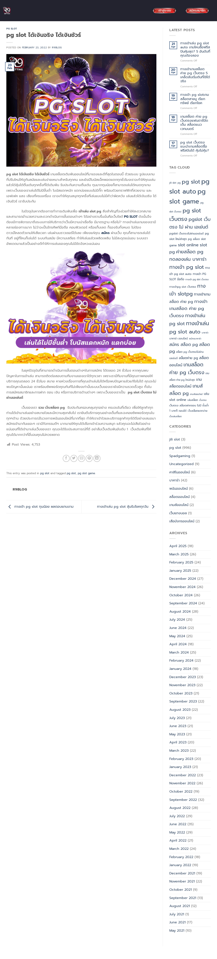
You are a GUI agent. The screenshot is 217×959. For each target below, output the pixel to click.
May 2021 (176, 930)
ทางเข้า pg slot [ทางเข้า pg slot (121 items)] (186, 267)
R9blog (57, 47)
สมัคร (105, 233)
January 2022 (180, 865)
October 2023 (180, 693)
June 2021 (177, 922)
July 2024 (177, 619)
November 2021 (182, 881)
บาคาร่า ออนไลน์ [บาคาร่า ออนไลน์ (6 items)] (178, 338)
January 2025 (180, 570)
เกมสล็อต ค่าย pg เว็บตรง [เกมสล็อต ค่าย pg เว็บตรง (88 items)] (186, 368)
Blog (7, 955)
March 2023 (179, 750)
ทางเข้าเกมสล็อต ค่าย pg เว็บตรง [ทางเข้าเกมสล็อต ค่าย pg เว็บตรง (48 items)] (188, 308)
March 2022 (179, 848)
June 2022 (177, 824)
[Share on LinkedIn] (96, 458)
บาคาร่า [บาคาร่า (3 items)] (205, 332)
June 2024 (177, 627)
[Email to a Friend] (81, 458)
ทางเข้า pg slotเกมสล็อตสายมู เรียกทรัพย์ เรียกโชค (194, 99)
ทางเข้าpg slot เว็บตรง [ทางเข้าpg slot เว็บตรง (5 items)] (182, 287)
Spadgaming (179, 456)
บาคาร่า (174, 480)
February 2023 (181, 758)
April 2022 (177, 840)
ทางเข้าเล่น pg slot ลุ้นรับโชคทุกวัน (126, 506)
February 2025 (181, 562)
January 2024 (180, 668)
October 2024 (181, 595)
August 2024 (180, 611)
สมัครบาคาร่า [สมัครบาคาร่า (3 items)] (195, 338)
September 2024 (183, 603)
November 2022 (182, 783)
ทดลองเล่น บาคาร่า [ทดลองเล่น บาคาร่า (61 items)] (187, 259)
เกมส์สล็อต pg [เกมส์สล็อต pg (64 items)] (186, 389)
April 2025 (177, 546)
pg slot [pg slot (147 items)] (191, 182)
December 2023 (182, 677)
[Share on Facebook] (66, 458)
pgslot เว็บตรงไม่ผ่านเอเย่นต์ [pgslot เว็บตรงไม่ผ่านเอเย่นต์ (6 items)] (186, 233)
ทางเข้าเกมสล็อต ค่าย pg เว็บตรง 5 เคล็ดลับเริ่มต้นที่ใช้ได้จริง (195, 75)
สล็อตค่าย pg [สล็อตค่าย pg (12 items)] (188, 357)
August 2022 (180, 807)
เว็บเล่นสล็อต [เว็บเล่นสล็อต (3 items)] (175, 416)
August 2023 (180, 709)
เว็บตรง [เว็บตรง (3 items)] (203, 400)
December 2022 (182, 775)
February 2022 (181, 857)
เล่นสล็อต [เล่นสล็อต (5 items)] (193, 400)
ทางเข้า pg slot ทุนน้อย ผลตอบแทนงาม (40, 506)
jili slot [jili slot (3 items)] (172, 182)
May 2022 (177, 832)
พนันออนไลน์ (178, 488)
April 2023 (177, 742)
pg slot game (86, 473)
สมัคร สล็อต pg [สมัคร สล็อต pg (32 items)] (183, 345)
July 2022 (177, 816)
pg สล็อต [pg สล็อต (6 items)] (194, 239)
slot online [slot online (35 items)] (188, 245)
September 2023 (183, 701)
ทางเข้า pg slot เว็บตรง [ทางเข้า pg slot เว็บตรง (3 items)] (197, 279)
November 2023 (182, 685)
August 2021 (179, 906)
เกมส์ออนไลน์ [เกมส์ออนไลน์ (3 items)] (196, 394)
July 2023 (177, 718)
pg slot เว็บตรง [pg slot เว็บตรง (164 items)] (185, 214)
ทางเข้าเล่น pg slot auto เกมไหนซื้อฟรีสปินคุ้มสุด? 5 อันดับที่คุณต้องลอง (195, 49)
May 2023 (177, 734)
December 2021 (182, 873)
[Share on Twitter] (73, 458)
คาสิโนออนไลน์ (179, 472)
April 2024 (178, 644)
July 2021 (176, 914)
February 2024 (181, 660)
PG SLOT (130, 216)
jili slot (174, 439)
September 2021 (182, 897)
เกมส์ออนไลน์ (178, 504)
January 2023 (180, 766)
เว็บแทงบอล (178, 513)
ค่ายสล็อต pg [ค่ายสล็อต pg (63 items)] (189, 251)
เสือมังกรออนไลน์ (181, 521)
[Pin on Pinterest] (89, 458)
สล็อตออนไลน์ (179, 496)
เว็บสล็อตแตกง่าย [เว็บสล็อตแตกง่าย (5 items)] (197, 411)
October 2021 (180, 889)
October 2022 (180, 791)
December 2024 (182, 578)
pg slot (11, 29)
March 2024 (179, 652)
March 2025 (179, 554)
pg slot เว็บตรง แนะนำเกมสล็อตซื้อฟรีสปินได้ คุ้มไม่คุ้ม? (194, 147)
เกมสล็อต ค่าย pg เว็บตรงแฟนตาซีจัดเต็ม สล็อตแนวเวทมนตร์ (194, 123)
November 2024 (182, 587)
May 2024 (177, 636)
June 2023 (177, 726)
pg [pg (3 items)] (179, 182)
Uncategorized (181, 464)
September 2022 (183, 799)
